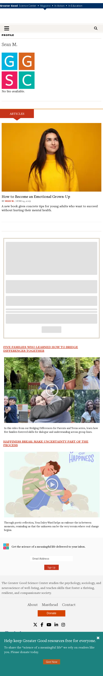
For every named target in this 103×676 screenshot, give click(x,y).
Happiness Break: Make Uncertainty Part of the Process (45, 443)
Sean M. (9, 201)
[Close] (98, 638)
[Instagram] (63, 624)
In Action (59, 5)
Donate (51, 613)
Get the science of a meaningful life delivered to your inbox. (44, 546)
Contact (69, 604)
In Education (75, 5)
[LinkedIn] (56, 624)
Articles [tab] (17, 113)
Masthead (50, 604)
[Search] (95, 28)
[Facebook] (42, 624)
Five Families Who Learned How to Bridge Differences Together (40, 349)
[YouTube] (49, 624)
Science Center (27, 5)
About (32, 604)
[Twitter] (35, 624)
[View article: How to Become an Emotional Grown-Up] (51, 157)
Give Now (51, 662)
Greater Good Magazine (51, 18)
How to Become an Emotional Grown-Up (36, 196)
